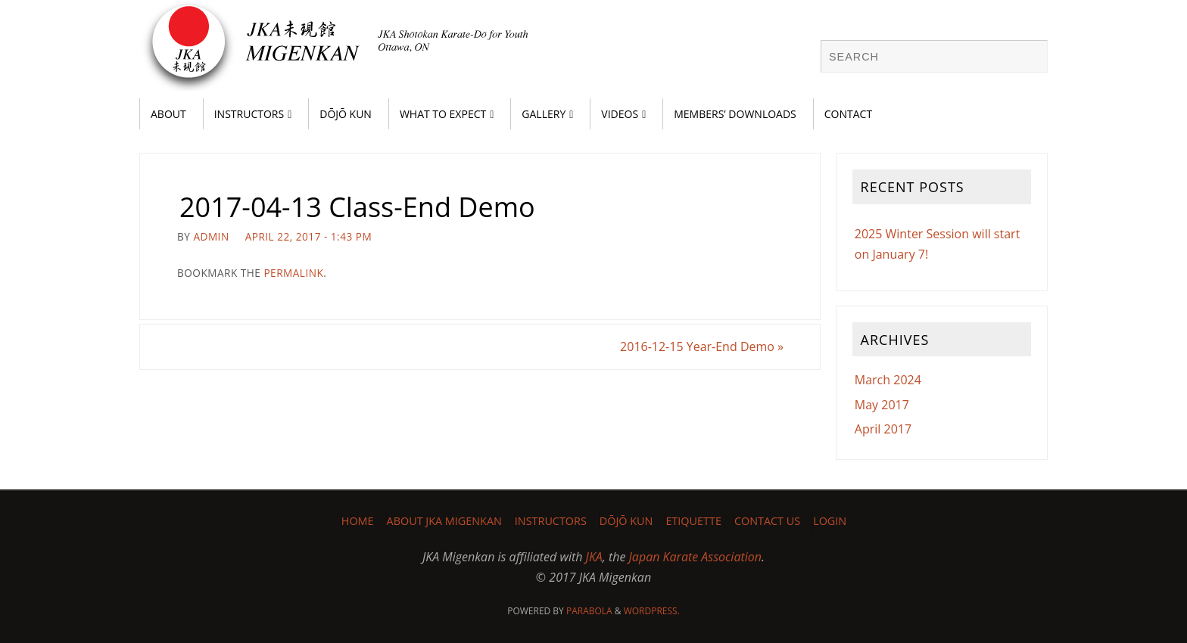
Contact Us (767, 521)
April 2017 (883, 429)
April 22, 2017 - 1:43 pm (308, 236)
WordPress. (652, 610)
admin (211, 236)
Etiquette (693, 521)
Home (357, 521)
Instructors (551, 521)
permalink (293, 273)
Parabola (589, 610)
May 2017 (882, 404)
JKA (594, 556)
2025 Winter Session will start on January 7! (937, 243)
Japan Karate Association (695, 556)
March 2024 (888, 379)
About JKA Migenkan (444, 521)
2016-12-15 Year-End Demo (702, 346)
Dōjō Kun (626, 521)
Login (829, 521)
